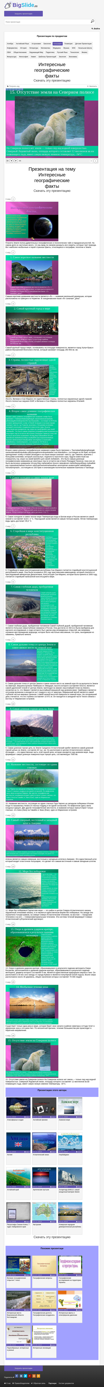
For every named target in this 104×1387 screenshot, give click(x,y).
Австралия (37, 1225)
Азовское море (64, 1120)
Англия (9, 1155)
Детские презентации (83, 44)
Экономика (72, 57)
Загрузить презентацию (23, 14)
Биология (46, 44)
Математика (45, 48)
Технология (74, 52)
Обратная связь (38, 1383)
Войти (96, 29)
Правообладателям (20, 1383)
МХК (73, 48)
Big (25, 5)
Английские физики (40, 1120)
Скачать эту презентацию (52, 80)
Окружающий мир (36, 52)
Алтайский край (13, 1190)
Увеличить (92, 86)
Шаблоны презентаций (47, 57)
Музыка (66, 48)
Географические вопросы (42, 1278)
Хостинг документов (66, 1383)
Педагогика (50, 52)
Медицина (56, 48)
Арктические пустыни (41, 1190)
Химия (33, 57)
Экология (61, 57)
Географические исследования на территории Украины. (70, 1280)
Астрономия (36, 44)
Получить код (13, 86)
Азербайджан (64, 1155)
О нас (7, 1383)
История (23, 48)
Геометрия (68, 44)
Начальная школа (84, 48)
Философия (23, 57)
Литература (33, 48)
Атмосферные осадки (15, 1120)
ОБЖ (9, 52)
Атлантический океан (41, 1155)
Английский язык (22, 44)
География (57, 44)
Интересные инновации (42, 1348)
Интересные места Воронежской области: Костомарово (15, 1315)
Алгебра (10, 44)
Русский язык (62, 52)
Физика (83, 52)
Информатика (12, 48)
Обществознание (19, 52)
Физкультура (11, 57)
